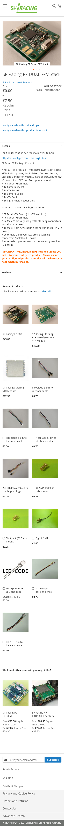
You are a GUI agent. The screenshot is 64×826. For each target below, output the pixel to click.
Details (6, 146)
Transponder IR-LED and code (15, 590)
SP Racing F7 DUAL (13, 334)
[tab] (32, 146)
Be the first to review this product (17, 82)
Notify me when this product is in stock (25, 130)
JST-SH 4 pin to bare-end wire (43, 590)
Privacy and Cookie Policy (19, 793)
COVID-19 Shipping (13, 786)
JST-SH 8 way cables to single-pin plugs (15, 489)
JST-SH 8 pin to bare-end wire (14, 643)
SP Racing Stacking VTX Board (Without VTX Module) (43, 337)
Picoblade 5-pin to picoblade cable (45, 439)
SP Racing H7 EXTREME (10, 714)
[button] (24, 69)
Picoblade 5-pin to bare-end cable (16, 439)
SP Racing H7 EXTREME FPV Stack (43, 714)
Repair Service (11, 769)
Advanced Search (14, 816)
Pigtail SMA (41, 538)
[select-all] (46, 291)
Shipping (8, 777)
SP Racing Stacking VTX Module (13, 389)
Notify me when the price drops (21, 125)
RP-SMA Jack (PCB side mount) (45, 489)
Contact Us (10, 808)
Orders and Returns (15, 801)
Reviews (6, 272)
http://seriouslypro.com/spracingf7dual (24, 158)
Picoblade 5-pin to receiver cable (42, 389)
